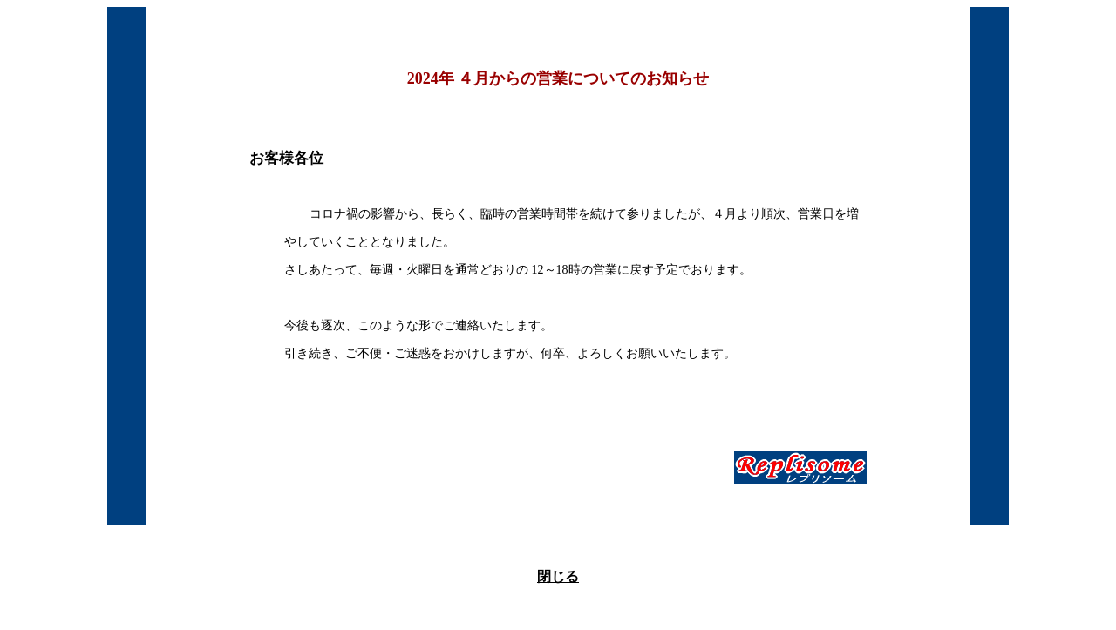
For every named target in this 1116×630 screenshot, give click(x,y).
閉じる (558, 576)
